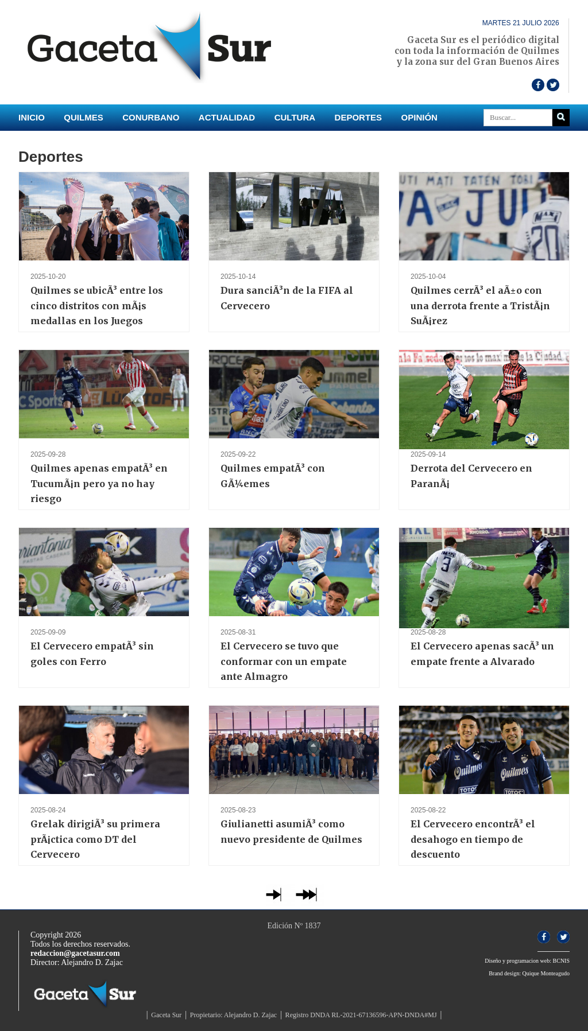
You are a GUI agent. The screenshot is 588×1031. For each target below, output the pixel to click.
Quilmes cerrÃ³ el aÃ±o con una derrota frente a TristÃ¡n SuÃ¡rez (480, 305)
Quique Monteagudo (546, 973)
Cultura (294, 117)
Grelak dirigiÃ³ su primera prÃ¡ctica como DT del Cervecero (95, 839)
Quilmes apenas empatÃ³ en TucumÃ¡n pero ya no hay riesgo (99, 483)
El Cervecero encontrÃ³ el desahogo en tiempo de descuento (473, 839)
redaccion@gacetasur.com (75, 953)
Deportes (358, 117)
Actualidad (227, 117)
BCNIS (561, 961)
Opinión (419, 117)
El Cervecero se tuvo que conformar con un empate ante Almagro (283, 661)
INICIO (31, 117)
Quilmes (83, 117)
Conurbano (150, 117)
